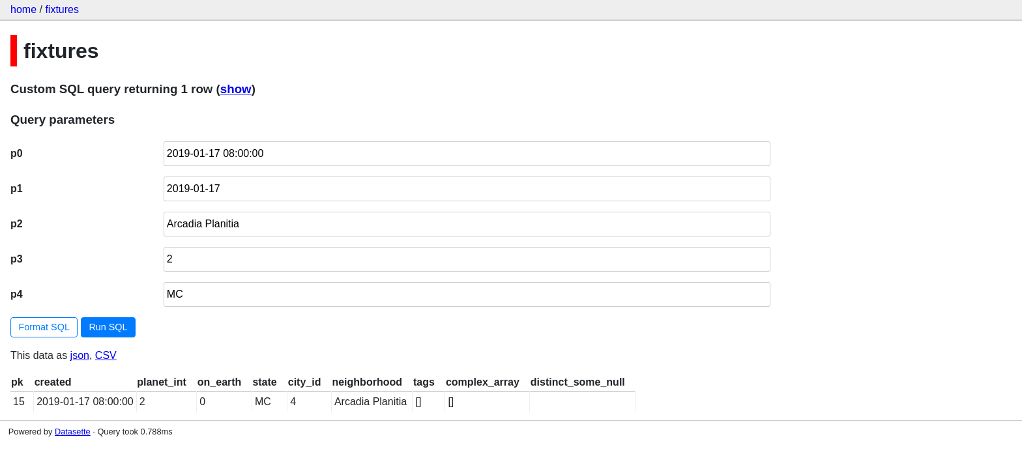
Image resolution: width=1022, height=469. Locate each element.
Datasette (73, 431)
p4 (16, 294)
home (23, 9)
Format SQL (44, 327)
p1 (16, 188)
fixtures (62, 9)
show (236, 89)
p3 (16, 258)
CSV (106, 355)
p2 (16, 223)
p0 (16, 153)
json (79, 355)
